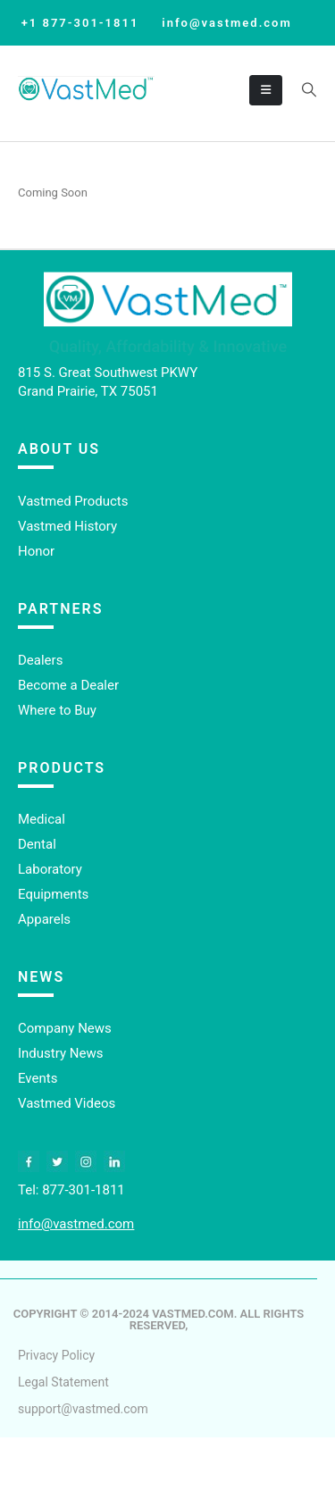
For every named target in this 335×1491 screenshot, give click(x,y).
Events (37, 1078)
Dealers (40, 660)
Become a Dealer (68, 685)
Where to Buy (57, 710)
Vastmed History (67, 526)
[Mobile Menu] (265, 90)
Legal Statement (63, 1382)
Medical (41, 819)
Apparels (44, 919)
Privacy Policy (56, 1355)
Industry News (60, 1053)
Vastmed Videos (66, 1103)
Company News (65, 1028)
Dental (37, 844)
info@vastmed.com (226, 22)
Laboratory (50, 869)
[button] (308, 90)
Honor (36, 551)
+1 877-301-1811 (80, 22)
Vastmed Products (73, 501)
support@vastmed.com (83, 1409)
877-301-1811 (83, 1190)
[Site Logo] (86, 90)
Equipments (53, 894)
